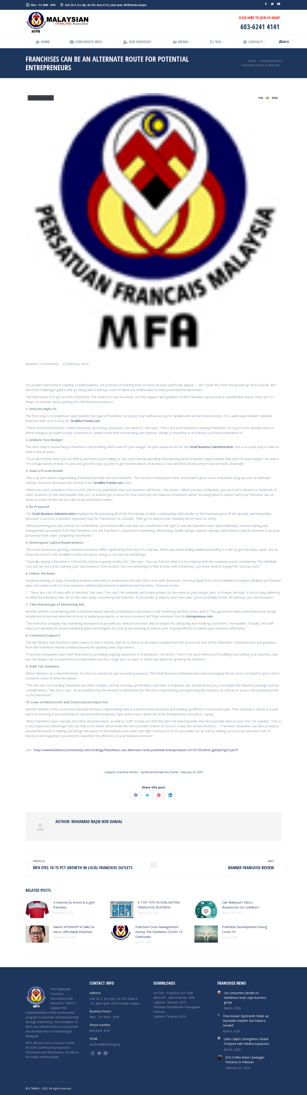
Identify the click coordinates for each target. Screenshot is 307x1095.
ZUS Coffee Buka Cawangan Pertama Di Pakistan (244, 1059)
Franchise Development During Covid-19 (244, 929)
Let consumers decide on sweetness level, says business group (245, 997)
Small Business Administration (211, 447)
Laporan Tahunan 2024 (170, 1016)
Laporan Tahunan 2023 (170, 1002)
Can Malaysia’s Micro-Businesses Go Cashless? (240, 904)
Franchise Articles (41, 97)
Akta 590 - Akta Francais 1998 (174, 998)
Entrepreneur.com (199, 616)
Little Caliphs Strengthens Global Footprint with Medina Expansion (246, 1041)
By (159, 772)
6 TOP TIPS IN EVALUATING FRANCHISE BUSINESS (159, 904)
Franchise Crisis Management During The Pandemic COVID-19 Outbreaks (158, 932)
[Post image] (37, 909)
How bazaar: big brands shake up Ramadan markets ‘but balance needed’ (246, 1020)
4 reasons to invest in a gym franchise (74, 904)
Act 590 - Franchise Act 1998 (173, 993)
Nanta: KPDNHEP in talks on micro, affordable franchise (73, 929)
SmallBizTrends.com (85, 421)
